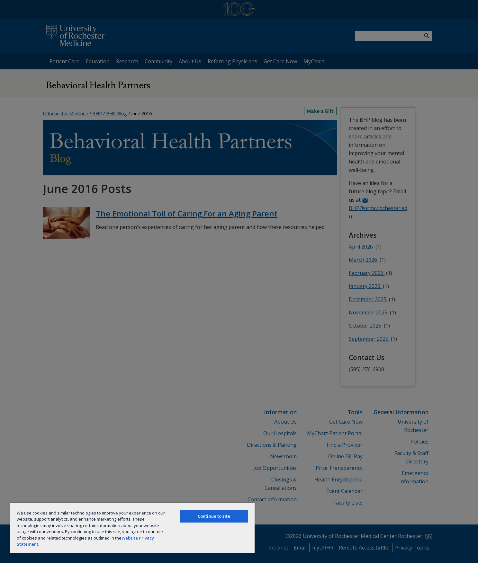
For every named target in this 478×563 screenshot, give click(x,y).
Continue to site (214, 516)
